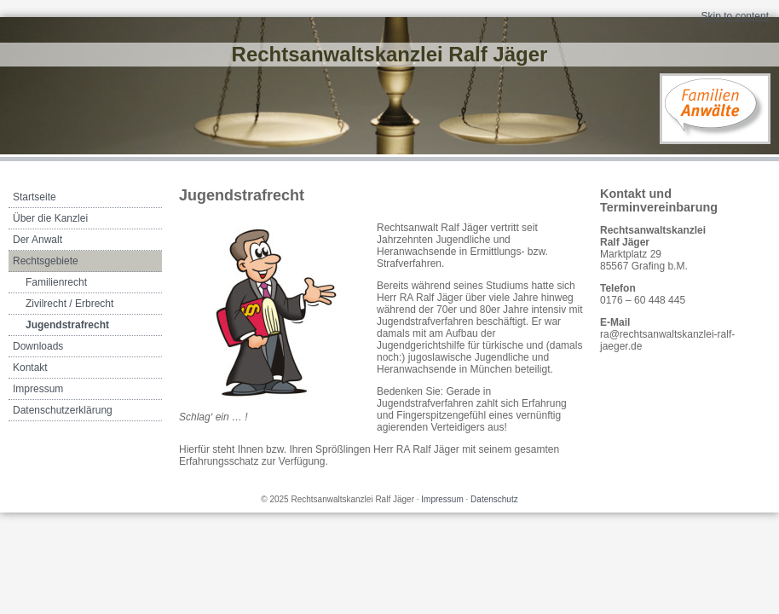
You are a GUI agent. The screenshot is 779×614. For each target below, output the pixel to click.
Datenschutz (494, 499)
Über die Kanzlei (50, 218)
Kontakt (30, 368)
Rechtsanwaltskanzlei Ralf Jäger (390, 54)
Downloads (38, 346)
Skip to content (735, 16)
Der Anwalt (37, 240)
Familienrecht (56, 282)
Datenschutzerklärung (63, 410)
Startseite (34, 197)
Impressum (38, 389)
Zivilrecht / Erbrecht (69, 304)
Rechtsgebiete (45, 261)
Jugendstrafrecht (67, 325)
